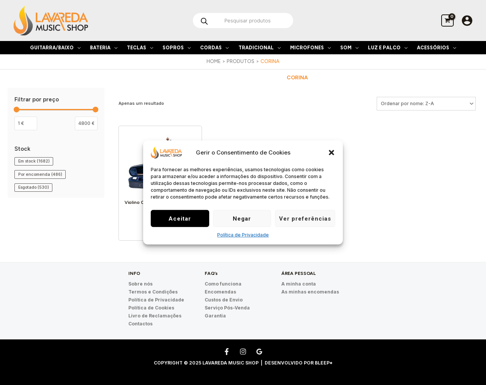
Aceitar (180, 218)
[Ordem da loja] (426, 103)
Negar (242, 218)
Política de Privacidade (243, 235)
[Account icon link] (467, 20)
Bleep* (324, 363)
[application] (77, 47)
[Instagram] (243, 351)
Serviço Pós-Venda (227, 308)
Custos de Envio (224, 300)
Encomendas (220, 292)
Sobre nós (140, 284)
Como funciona (223, 284)
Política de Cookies (151, 308)
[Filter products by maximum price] (86, 123)
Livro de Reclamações (154, 316)
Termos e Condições (153, 292)
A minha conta (298, 284)
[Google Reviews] (259, 351)
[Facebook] (226, 351)
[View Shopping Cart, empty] (447, 20)
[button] (331, 152)
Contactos (140, 324)
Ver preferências (305, 218)
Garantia (215, 316)
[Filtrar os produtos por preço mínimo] (25, 123)
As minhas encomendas (310, 292)
